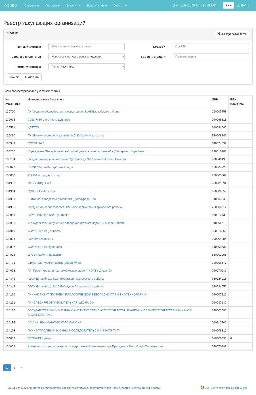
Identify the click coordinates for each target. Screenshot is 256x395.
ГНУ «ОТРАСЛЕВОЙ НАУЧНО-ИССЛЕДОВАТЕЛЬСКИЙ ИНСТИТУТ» (74, 330)
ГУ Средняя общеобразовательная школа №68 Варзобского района (73, 111)
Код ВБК (159, 46)
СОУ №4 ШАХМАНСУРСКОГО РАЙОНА (54, 322)
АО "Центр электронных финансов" (226, 387)
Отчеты (120, 5)
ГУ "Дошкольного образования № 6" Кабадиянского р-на (66, 135)
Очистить (32, 77)
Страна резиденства (27, 56)
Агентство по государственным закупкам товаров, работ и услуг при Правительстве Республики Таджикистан (94, 387)
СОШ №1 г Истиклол (42, 191)
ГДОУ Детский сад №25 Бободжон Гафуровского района (66, 286)
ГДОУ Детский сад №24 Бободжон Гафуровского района (66, 278)
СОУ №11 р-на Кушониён (45, 246)
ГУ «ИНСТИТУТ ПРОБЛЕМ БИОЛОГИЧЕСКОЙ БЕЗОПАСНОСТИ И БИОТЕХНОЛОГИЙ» (87, 294)
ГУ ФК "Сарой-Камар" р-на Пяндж (50, 167)
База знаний (97, 5)
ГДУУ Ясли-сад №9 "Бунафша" (48, 215)
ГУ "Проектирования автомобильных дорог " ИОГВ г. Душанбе (70, 270)
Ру (228, 5)
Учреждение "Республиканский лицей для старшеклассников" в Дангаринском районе (86, 151)
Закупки (73, 5)
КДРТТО (33, 127)
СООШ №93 (36, 143)
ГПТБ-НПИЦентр (39, 338)
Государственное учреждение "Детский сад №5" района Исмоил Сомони (77, 159)
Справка (31, 5)
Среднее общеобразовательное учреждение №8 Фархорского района (75, 207)
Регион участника (28, 66)
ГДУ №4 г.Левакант (40, 238)
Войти (243, 5)
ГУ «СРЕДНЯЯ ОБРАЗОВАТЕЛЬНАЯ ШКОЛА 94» (61, 302)
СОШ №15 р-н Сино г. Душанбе (49, 119)
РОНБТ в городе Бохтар (44, 175)
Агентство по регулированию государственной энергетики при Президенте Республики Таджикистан (95, 346)
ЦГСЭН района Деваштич (45, 254)
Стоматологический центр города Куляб (55, 262)
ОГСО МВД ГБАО (39, 183)
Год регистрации (153, 56)
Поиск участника (29, 46)
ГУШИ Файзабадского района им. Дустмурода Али (62, 199)
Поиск (14, 77)
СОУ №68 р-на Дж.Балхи (44, 231)
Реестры (53, 5)
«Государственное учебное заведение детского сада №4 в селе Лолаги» (77, 223)
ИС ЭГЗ (10, 5)
